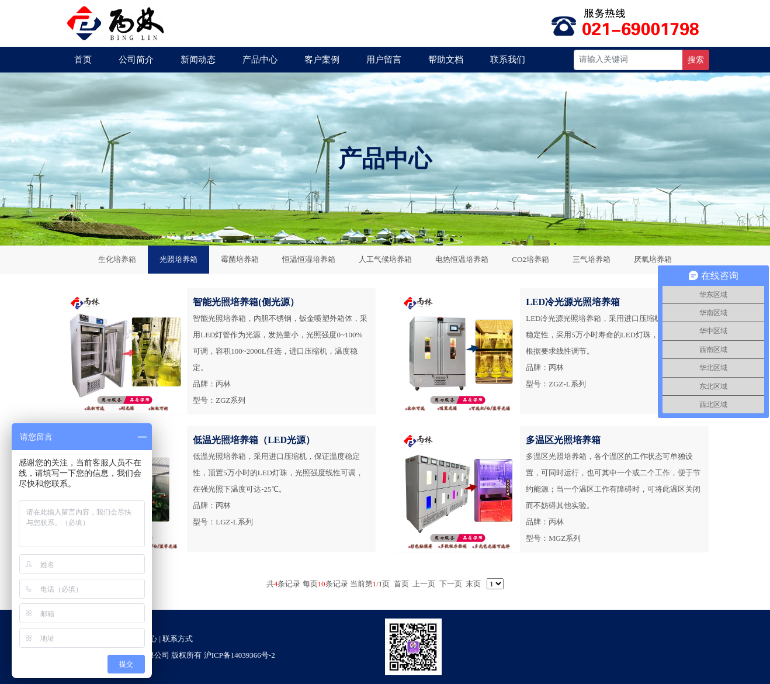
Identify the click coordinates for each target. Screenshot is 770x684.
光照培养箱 (178, 259)
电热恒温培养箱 (461, 259)
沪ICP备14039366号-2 (239, 655)
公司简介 (136, 59)
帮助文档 (445, 59)
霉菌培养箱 (240, 259)
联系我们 (507, 59)
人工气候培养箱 (385, 259)
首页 (83, 59)
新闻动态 (198, 59)
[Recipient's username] (628, 60)
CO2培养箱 (530, 259)
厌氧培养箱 (653, 259)
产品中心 (260, 59)
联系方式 (177, 638)
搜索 (696, 60)
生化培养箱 (117, 259)
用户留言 (383, 59)
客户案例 (321, 59)
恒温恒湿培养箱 (308, 259)
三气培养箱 (592, 259)
